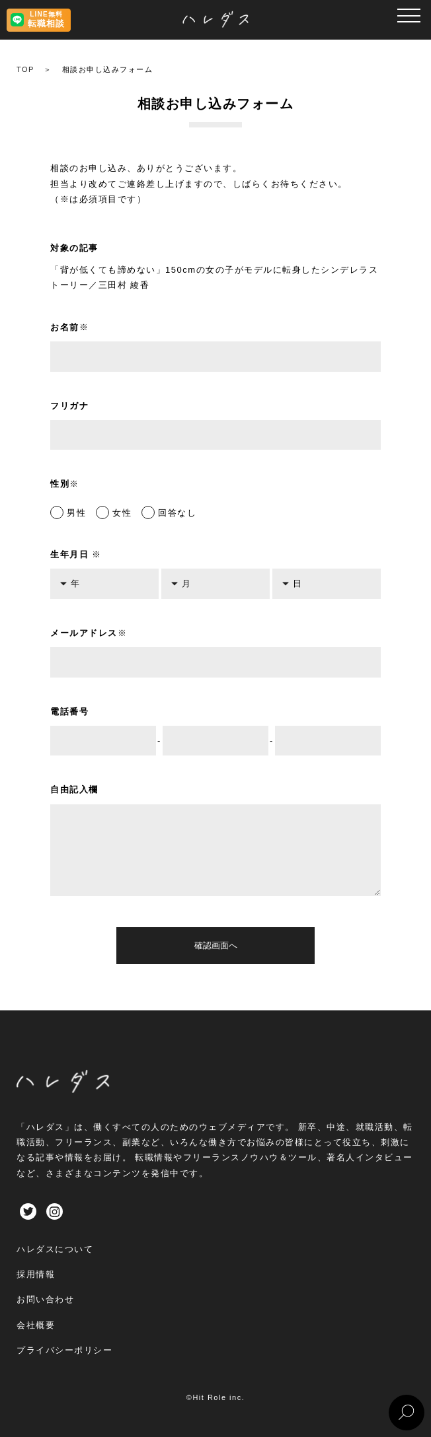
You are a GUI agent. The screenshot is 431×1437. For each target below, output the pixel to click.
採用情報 (36, 1274)
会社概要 (36, 1325)
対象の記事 (74, 248)
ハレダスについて (55, 1249)
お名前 (69, 327)
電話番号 (69, 712)
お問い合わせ (45, 1299)
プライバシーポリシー (64, 1350)
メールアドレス (88, 633)
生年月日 (76, 554)
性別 (64, 483)
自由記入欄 (74, 789)
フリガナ (69, 406)
